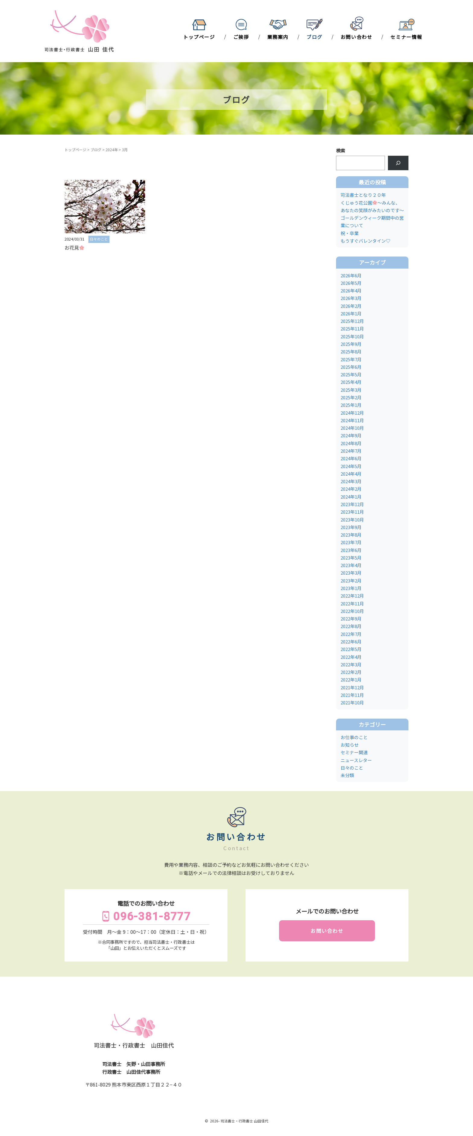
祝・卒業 (350, 233)
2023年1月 (351, 588)
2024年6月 (351, 458)
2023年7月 (351, 542)
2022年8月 (351, 626)
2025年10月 (352, 336)
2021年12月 (352, 687)
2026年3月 (351, 298)
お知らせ (350, 745)
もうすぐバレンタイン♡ (365, 241)
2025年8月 (351, 351)
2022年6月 (351, 641)
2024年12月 (352, 413)
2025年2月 (351, 397)
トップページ (199, 36)
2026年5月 (351, 283)
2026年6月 (351, 275)
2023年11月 (352, 512)
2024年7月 (351, 451)
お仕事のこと (354, 737)
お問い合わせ (357, 36)
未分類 (347, 775)
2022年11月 (352, 603)
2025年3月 (351, 390)
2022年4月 (351, 657)
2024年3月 (351, 481)
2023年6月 (351, 550)
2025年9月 (351, 344)
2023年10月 (352, 519)
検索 (340, 150)
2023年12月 (352, 504)
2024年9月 (351, 435)
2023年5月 (351, 557)
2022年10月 (352, 611)
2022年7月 (351, 634)
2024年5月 (351, 466)
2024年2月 (351, 489)
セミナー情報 (406, 36)
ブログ (314, 36)
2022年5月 (351, 649)
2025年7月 (351, 359)
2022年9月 (351, 618)
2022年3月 (351, 664)
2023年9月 (351, 527)
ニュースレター (356, 760)
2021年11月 (352, 695)
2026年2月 (351, 306)
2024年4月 (351, 474)
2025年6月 (351, 367)
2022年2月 (351, 672)
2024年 (112, 149)
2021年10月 (352, 702)
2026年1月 (351, 313)
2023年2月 (351, 580)
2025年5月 (351, 374)
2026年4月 (351, 290)
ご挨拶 (241, 36)
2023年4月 (351, 565)
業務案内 (277, 36)
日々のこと (352, 767)
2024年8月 (351, 443)
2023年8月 (351, 534)
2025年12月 (352, 321)
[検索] (398, 163)
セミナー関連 (354, 752)
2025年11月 (352, 328)
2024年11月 (352, 420)
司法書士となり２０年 (363, 195)
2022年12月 (352, 595)
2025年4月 (351, 382)
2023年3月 (351, 573)
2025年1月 (351, 405)
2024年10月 (352, 428)
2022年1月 (351, 679)
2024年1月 (351, 496)
